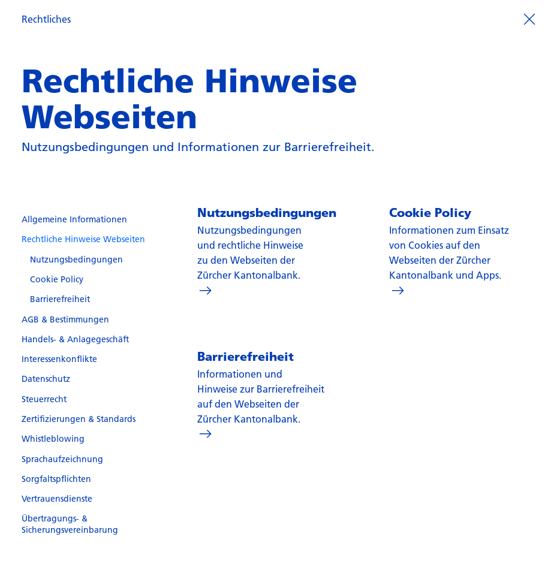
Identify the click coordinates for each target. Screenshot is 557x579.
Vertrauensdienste (57, 498)
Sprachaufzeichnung (62, 459)
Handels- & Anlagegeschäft (75, 339)
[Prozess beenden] (529, 18)
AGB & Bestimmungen (65, 319)
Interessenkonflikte (59, 359)
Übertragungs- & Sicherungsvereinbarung (70, 524)
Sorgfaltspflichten (56, 479)
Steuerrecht (44, 399)
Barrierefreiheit (60, 299)
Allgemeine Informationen (74, 219)
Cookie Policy (56, 279)
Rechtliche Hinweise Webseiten (83, 239)
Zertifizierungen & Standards (79, 419)
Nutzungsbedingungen (76, 259)
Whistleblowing (53, 438)
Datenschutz (46, 378)
